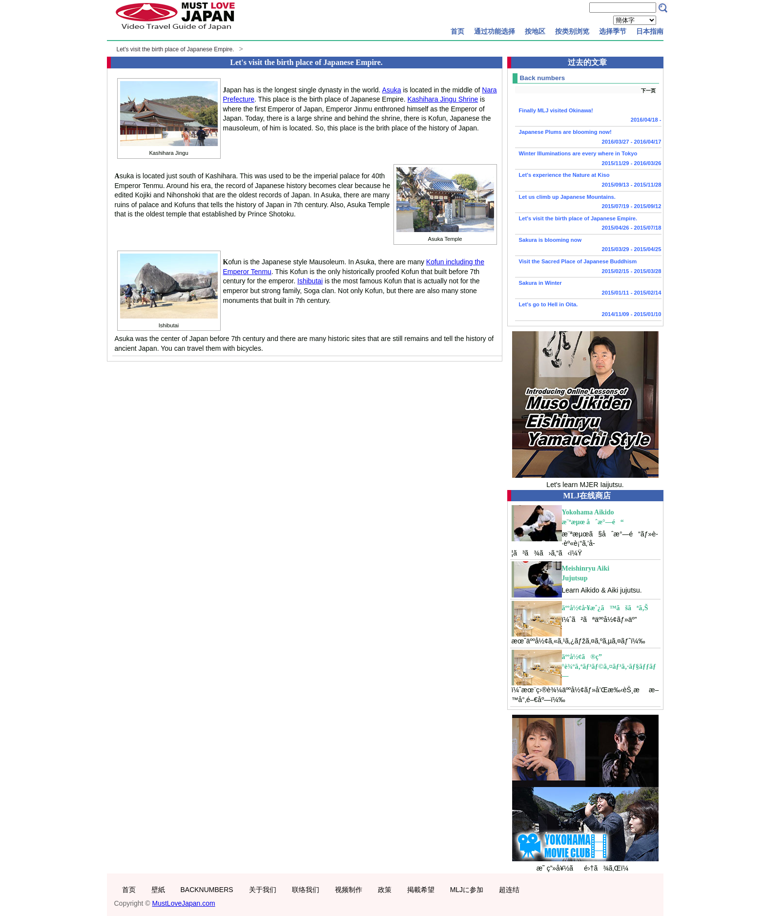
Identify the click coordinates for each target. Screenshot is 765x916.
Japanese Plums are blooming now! (588, 138)
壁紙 (158, 890)
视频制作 (348, 890)
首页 (457, 31)
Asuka (391, 90)
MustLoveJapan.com (183, 903)
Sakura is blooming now (588, 246)
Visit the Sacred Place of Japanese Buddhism (588, 267)
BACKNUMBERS (207, 890)
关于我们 (262, 890)
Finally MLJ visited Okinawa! (588, 116)
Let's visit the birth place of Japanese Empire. (175, 49)
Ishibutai (310, 281)
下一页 (648, 90)
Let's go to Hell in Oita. (588, 310)
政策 (385, 890)
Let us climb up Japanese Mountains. (588, 203)
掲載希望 (420, 890)
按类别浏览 (572, 31)
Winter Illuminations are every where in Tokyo (588, 159)
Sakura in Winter (588, 289)
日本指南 (649, 31)
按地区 (535, 31)
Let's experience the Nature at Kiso (588, 181)
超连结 (509, 890)
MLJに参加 (466, 890)
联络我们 (305, 890)
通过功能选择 (494, 31)
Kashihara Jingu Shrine (442, 99)
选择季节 (612, 31)
